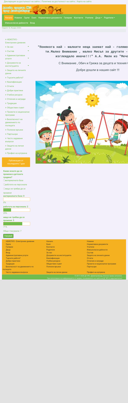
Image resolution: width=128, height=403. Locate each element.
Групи (26, 17)
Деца (97, 17)
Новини (18, 17)
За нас (17, 46)
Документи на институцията (17, 64)
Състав (17, 51)
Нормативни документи (50, 17)
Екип (34, 17)
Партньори (11, 134)
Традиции (11, 103)
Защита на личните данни (15, 72)
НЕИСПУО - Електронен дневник (15, 41)
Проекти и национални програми (17, 113)
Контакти (78, 17)
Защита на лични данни (14, 147)
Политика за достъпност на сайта (58, 1)
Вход (32, 23)
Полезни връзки (14, 130)
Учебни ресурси (13, 95)
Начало (8, 17)
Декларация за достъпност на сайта (22, 1)
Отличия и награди (15, 99)
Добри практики (14, 90)
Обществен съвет (14, 107)
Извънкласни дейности (16, 23)
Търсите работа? (14, 77)
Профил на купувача (16, 153)
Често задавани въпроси (14, 140)
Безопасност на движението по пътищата (13, 122)
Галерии (68, 17)
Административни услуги (17, 57)
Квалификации (13, 82)
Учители (89, 17)
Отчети (9, 86)
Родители (108, 17)
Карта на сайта (84, 1)
